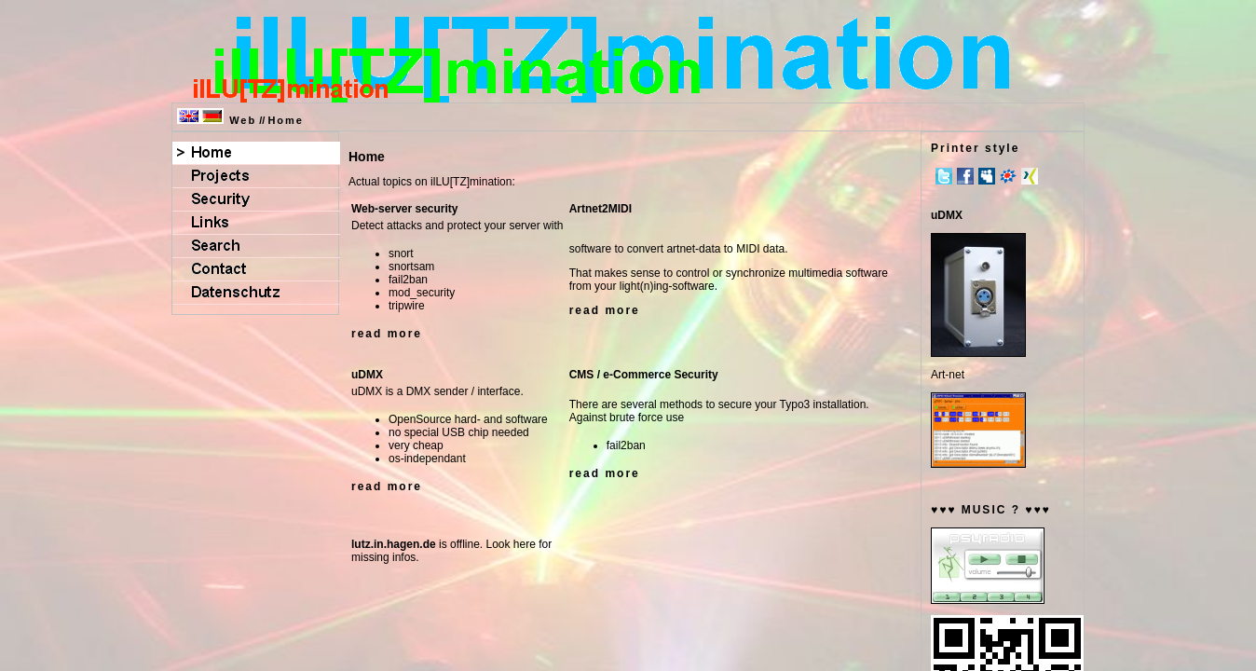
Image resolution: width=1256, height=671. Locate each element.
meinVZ (1008, 176)
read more (386, 333)
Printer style (975, 148)
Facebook (965, 176)
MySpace (986, 176)
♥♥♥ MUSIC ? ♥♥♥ (991, 509)
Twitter (943, 176)
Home (285, 120)
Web (242, 120)
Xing (1029, 176)
